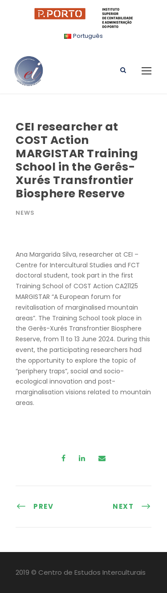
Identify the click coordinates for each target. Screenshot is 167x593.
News (25, 213)
